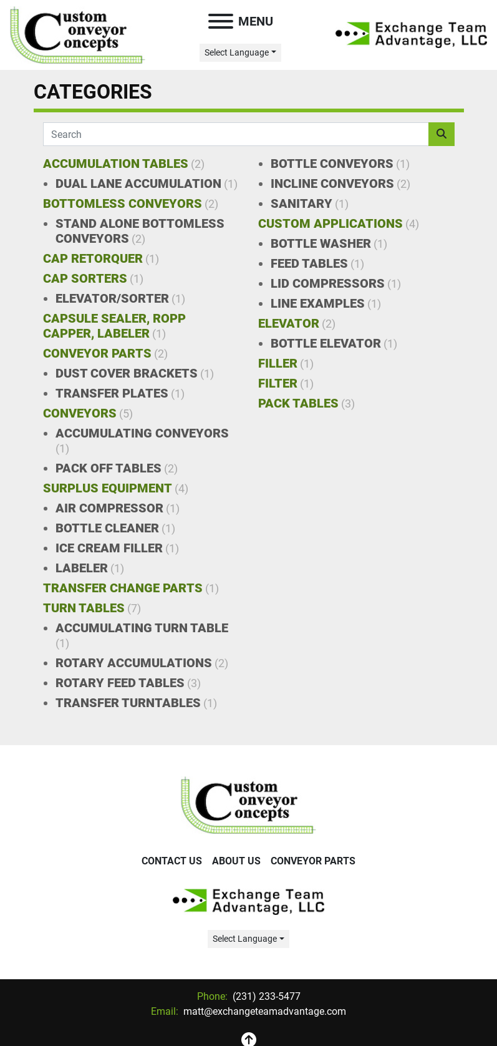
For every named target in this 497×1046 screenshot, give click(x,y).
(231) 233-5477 (265, 996)
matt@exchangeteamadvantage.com (263, 1011)
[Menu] (220, 21)
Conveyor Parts (313, 861)
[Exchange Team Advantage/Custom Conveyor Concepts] (248, 805)
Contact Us (172, 861)
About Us (236, 861)
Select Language (237, 52)
